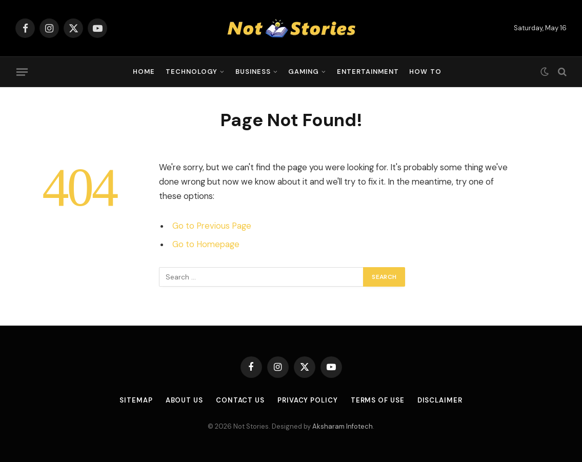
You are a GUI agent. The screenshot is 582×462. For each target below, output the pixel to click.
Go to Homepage (205, 244)
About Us (184, 400)
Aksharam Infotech (342, 426)
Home (144, 71)
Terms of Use (378, 400)
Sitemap (135, 400)
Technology (191, 71)
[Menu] (22, 72)
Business (253, 71)
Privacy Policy (307, 400)
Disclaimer (440, 400)
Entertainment (368, 71)
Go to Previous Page (211, 225)
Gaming (303, 71)
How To (425, 71)
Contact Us (240, 400)
